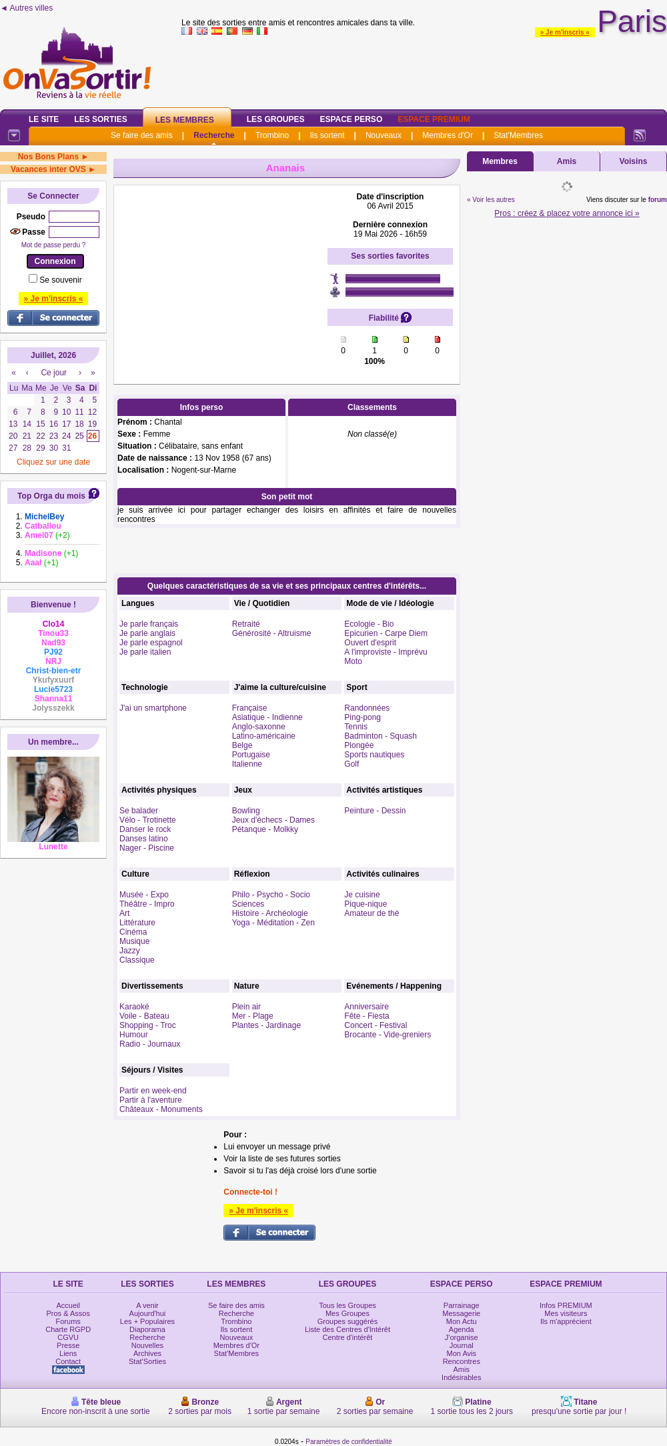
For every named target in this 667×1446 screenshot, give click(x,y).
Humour (133, 1034)
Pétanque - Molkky (265, 829)
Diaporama (147, 1329)
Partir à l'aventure (150, 1100)
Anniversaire (366, 1006)
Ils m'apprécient (566, 1321)
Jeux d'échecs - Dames (273, 820)
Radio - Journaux (149, 1044)
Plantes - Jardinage (266, 1025)
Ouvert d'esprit (370, 642)
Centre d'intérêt (348, 1337)
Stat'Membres (518, 135)
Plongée (359, 745)
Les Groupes (276, 119)
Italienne (247, 764)
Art (124, 913)
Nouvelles (147, 1345)
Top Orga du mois (51, 496)
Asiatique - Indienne (267, 717)
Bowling (246, 810)
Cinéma (133, 932)
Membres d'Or (447, 135)
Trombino (272, 135)
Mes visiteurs (565, 1313)
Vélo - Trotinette (147, 820)
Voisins (634, 161)
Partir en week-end (153, 1090)
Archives (147, 1353)
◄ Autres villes (26, 8)
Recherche (213, 135)
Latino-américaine (263, 736)
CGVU (68, 1337)
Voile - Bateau (144, 1016)
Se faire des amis (142, 135)
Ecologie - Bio (369, 624)
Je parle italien (145, 652)
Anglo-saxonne (258, 726)
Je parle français (148, 624)
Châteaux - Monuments (161, 1109)
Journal (462, 1345)
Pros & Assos (67, 1313)
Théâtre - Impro (147, 904)
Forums (68, 1321)
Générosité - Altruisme (271, 633)
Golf (351, 764)
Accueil (67, 1305)
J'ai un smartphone (153, 708)
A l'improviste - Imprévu (385, 652)
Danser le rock (145, 829)
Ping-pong (362, 717)
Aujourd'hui (147, 1313)
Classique (137, 960)
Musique (134, 941)
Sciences (248, 904)
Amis (566, 161)
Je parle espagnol (151, 642)
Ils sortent (326, 135)
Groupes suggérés (347, 1321)
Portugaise (251, 754)
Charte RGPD (68, 1329)
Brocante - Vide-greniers (387, 1034)
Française (249, 708)
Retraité (246, 624)
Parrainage (462, 1305)
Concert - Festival (375, 1025)
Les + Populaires (147, 1321)
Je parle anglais (147, 633)
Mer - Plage (252, 1016)
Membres (500, 161)
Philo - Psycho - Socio (271, 894)
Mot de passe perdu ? (53, 245)
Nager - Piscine (146, 848)
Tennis (356, 726)
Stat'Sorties (147, 1361)
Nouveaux (384, 135)
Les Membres (184, 120)
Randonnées (367, 708)
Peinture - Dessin (375, 810)
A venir (147, 1305)
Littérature (137, 922)
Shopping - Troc (147, 1025)
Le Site (44, 119)
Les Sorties (100, 119)
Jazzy (129, 950)
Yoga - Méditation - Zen (273, 922)
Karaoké (134, 1006)
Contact (68, 1361)
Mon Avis (461, 1353)
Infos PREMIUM (566, 1305)
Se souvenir (60, 280)
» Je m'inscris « (565, 32)
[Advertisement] (221, 275)
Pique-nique (365, 904)
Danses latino (143, 838)
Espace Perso (350, 119)
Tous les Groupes (347, 1305)
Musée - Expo (144, 894)
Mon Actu (461, 1321)
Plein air (246, 1006)
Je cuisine (362, 894)
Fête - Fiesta (366, 1016)
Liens (68, 1353)
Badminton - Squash (380, 736)
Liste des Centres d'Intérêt (347, 1329)
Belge (242, 745)
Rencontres (461, 1361)
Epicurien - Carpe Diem (386, 633)
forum (657, 199)
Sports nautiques (374, 754)
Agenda (461, 1329)
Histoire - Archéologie (270, 913)
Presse (68, 1345)
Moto (353, 661)
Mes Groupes (347, 1313)
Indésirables (461, 1377)
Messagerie (461, 1313)
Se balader (138, 810)
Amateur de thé (371, 913)
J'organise (461, 1337)
